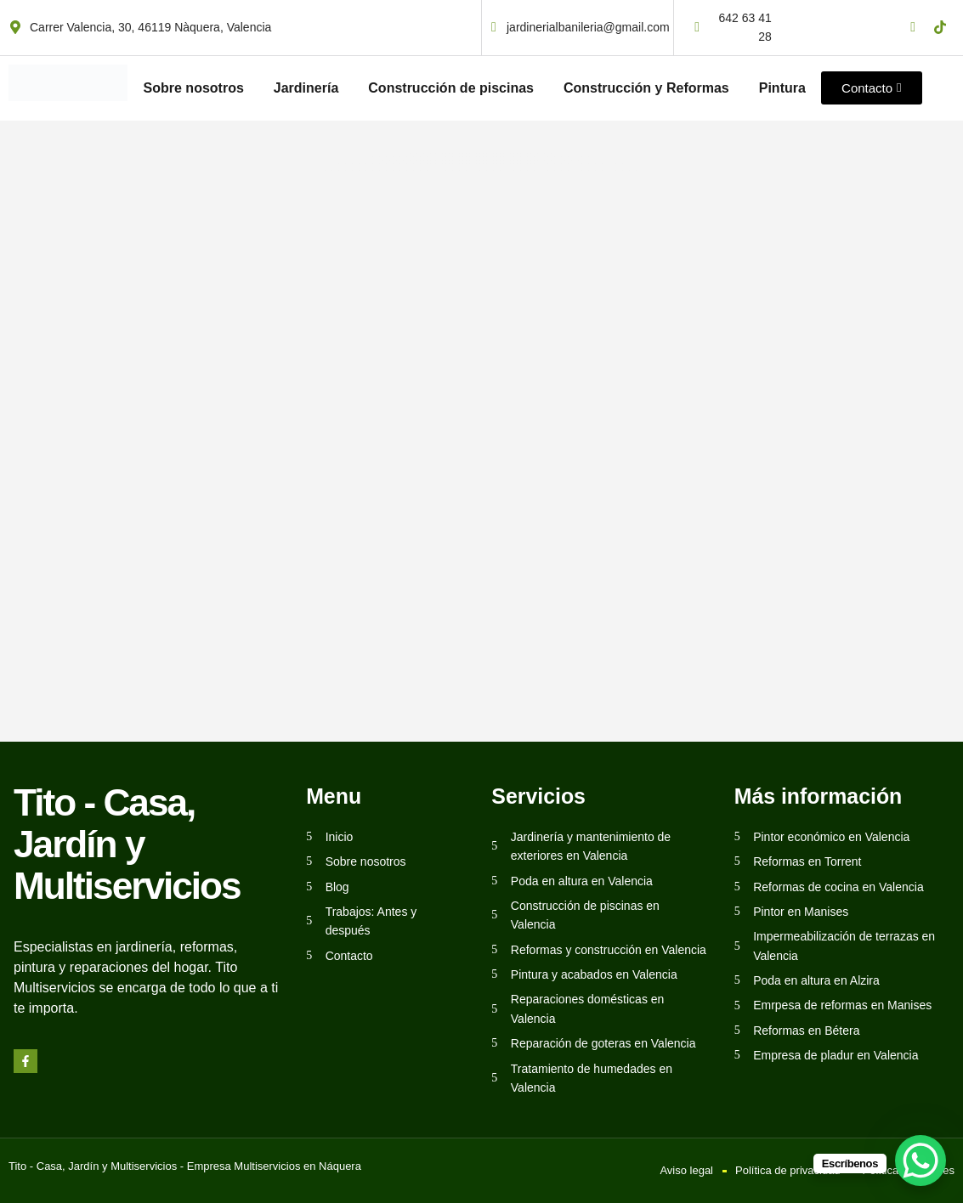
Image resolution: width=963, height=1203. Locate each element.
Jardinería (306, 88)
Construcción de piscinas (451, 88)
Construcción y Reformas (646, 88)
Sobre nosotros (194, 88)
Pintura (782, 88)
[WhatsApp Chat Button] (920, 1160)
